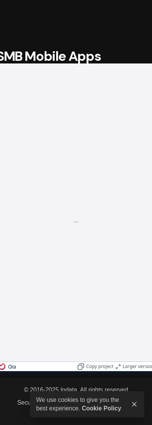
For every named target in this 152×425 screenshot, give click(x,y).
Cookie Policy (101, 408)
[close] (134, 404)
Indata (68, 390)
